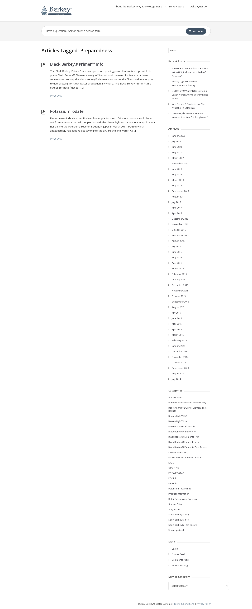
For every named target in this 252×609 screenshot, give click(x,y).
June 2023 (177, 146)
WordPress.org (180, 565)
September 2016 (180, 235)
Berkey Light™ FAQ (178, 416)
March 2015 (178, 334)
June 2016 (177, 251)
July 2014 (176, 379)
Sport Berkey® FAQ (178, 514)
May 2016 (177, 257)
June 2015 (177, 318)
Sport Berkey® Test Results (182, 524)
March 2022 (178, 157)
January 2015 (178, 345)
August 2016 (178, 240)
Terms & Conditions (184, 603)
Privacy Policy (204, 603)
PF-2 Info (172, 478)
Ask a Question (199, 6)
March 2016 (178, 268)
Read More (58, 96)
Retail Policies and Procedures (184, 499)
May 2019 (177, 174)
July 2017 (176, 202)
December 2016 (180, 218)
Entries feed (178, 554)
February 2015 (179, 340)
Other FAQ (173, 467)
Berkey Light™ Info (178, 421)
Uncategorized (176, 530)
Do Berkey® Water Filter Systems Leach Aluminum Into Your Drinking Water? (190, 94)
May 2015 (177, 323)
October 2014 (179, 362)
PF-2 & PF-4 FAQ (176, 473)
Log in (175, 548)
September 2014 (180, 368)
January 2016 (178, 279)
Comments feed (180, 559)
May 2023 (177, 152)
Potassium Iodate (67, 111)
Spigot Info (174, 509)
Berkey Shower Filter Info (181, 426)
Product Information (178, 493)
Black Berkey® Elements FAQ (183, 436)
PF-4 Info (172, 483)
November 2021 (180, 163)
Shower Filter (175, 504)
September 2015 (180, 301)
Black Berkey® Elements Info (183, 441)
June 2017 (177, 207)
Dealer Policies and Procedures (184, 457)
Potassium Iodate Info (179, 488)
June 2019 (177, 169)
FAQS (171, 462)
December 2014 (180, 351)
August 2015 (178, 307)
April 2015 (177, 329)
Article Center (175, 397)
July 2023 (176, 141)
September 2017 (180, 191)
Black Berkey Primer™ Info (182, 431)
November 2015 (180, 290)
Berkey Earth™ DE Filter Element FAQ (187, 402)
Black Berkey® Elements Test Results (187, 447)
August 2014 (178, 373)
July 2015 (176, 312)
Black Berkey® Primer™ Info (76, 64)
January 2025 (178, 135)
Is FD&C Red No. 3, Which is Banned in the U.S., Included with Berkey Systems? (190, 72)
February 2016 (179, 274)
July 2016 (176, 246)
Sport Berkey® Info (178, 519)
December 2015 (180, 285)
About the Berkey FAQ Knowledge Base (138, 6)
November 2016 (180, 224)
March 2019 (178, 180)
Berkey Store (176, 6)
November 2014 (180, 356)
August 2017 (178, 196)
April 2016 (177, 263)
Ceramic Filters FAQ (178, 452)
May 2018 (177, 185)
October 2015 (179, 296)
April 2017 (177, 213)
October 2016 (179, 229)
